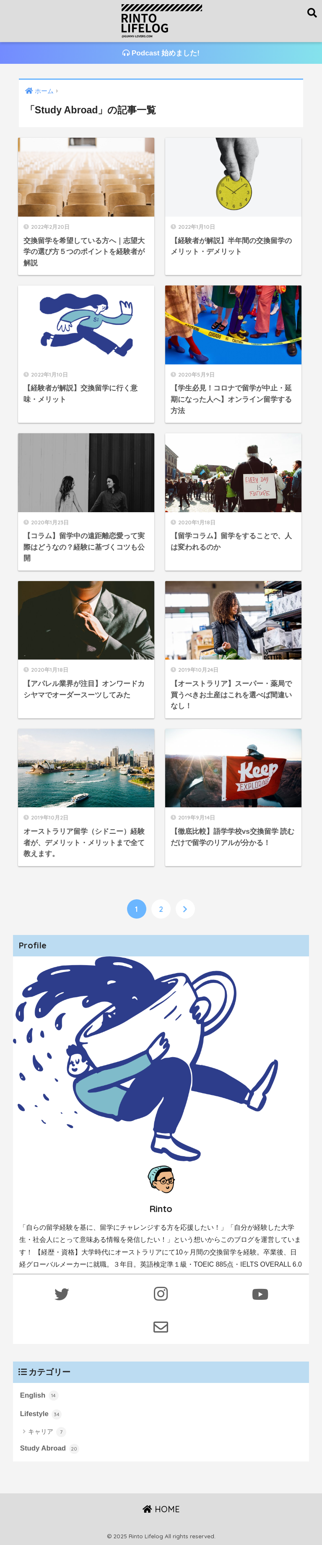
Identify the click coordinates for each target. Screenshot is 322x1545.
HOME (161, 1509)
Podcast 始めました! (161, 53)
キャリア (47, 1432)
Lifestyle (41, 1414)
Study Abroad (49, 1449)
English (39, 1395)
